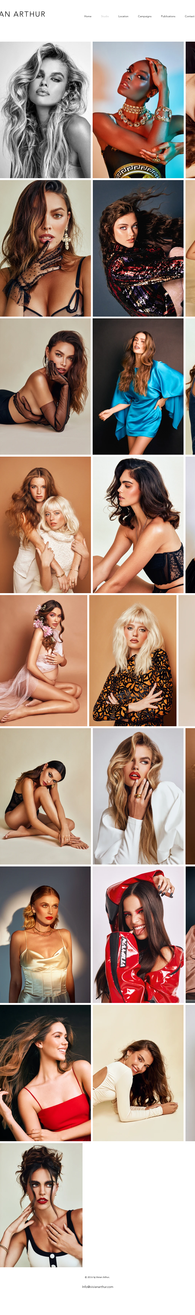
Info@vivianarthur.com (97, 1287)
